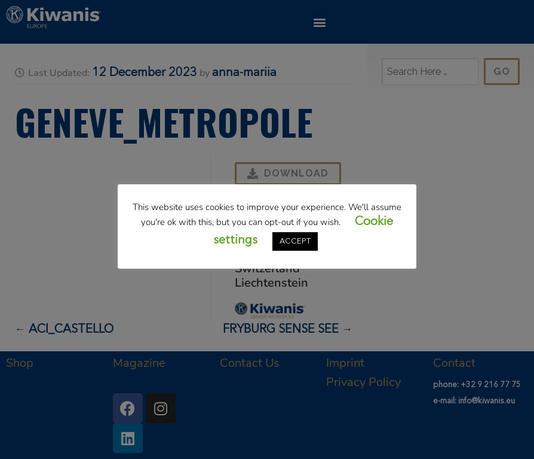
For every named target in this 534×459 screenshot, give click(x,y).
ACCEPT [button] (295, 241)
